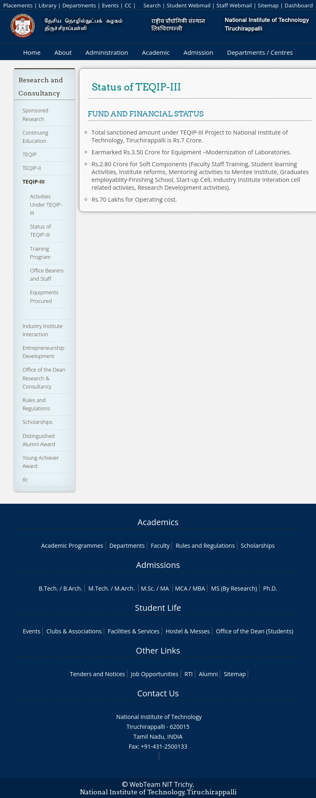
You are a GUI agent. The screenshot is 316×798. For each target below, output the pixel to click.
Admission (199, 52)
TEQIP (30, 154)
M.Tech (98, 588)
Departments (79, 5)
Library (47, 5)
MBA (199, 588)
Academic (156, 52)
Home (31, 52)
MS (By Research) (234, 588)
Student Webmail (189, 5)
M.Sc (147, 588)
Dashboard (299, 5)
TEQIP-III (34, 181)
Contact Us (158, 693)
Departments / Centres (260, 52)
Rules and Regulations (36, 404)
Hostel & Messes (187, 631)
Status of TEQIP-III (40, 230)
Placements (18, 5)
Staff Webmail (234, 5)
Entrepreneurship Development (44, 352)
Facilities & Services (134, 631)
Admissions (158, 564)
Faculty (160, 545)
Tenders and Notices (97, 674)
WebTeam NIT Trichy (161, 784)
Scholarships (38, 422)
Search (151, 5)
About (63, 52)
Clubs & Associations (74, 631)
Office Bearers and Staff (47, 274)
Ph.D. (270, 588)
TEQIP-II (32, 168)
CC (128, 5)
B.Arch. (72, 588)
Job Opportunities (154, 674)
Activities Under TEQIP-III (46, 204)
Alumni (208, 674)
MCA (181, 588)
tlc (25, 479)
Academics (157, 522)
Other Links (158, 650)
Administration (107, 52)
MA (164, 588)
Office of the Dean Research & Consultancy (44, 378)
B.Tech (48, 588)
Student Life (158, 607)
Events (110, 5)
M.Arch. (124, 588)
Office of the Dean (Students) (254, 631)
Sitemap (268, 5)
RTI (188, 674)
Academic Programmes (72, 545)
